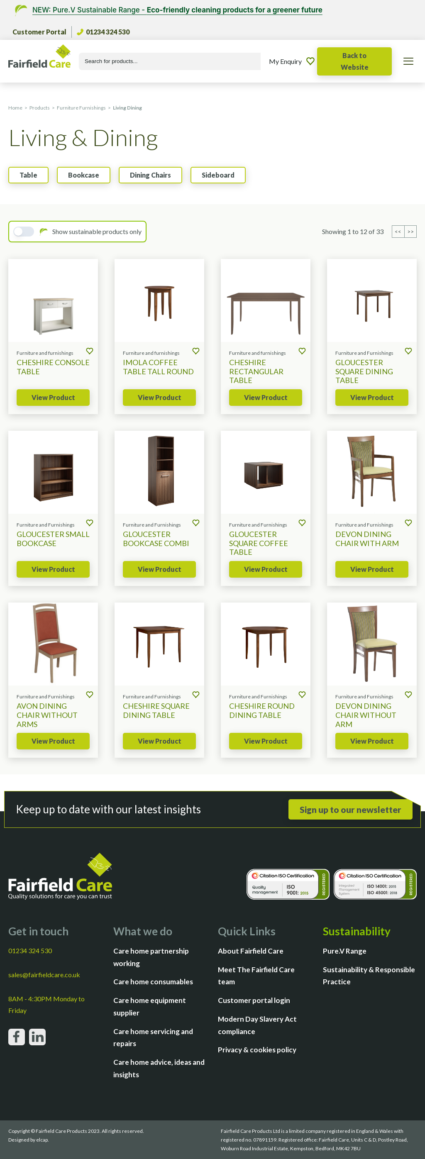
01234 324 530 (103, 32)
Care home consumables (153, 981)
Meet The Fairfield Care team (256, 975)
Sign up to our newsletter (350, 809)
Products (39, 108)
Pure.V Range (344, 951)
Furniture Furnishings (81, 108)
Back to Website (355, 61)
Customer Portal (39, 32)
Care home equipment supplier (149, 1006)
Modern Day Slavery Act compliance (257, 1025)
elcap (42, 1140)
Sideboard (218, 175)
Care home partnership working (151, 957)
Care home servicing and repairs (153, 1037)
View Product (53, 397)
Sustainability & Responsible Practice (369, 975)
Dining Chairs (150, 175)
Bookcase (83, 175)
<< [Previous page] (398, 231)
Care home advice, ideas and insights (159, 1068)
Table (28, 175)
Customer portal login (254, 1000)
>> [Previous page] (410, 231)
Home (15, 108)
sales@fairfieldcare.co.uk (44, 974)
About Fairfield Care (250, 951)
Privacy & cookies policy (257, 1049)
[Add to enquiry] (89, 352)
